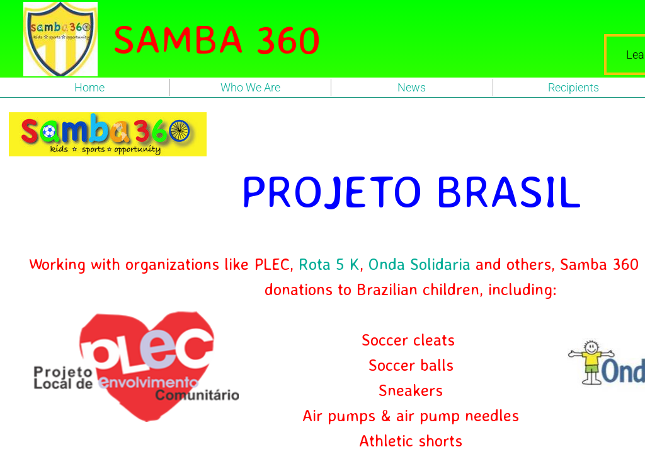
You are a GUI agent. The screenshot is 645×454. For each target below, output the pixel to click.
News (411, 87)
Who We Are (250, 87)
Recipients (573, 87)
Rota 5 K (329, 263)
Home (89, 87)
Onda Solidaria (419, 263)
